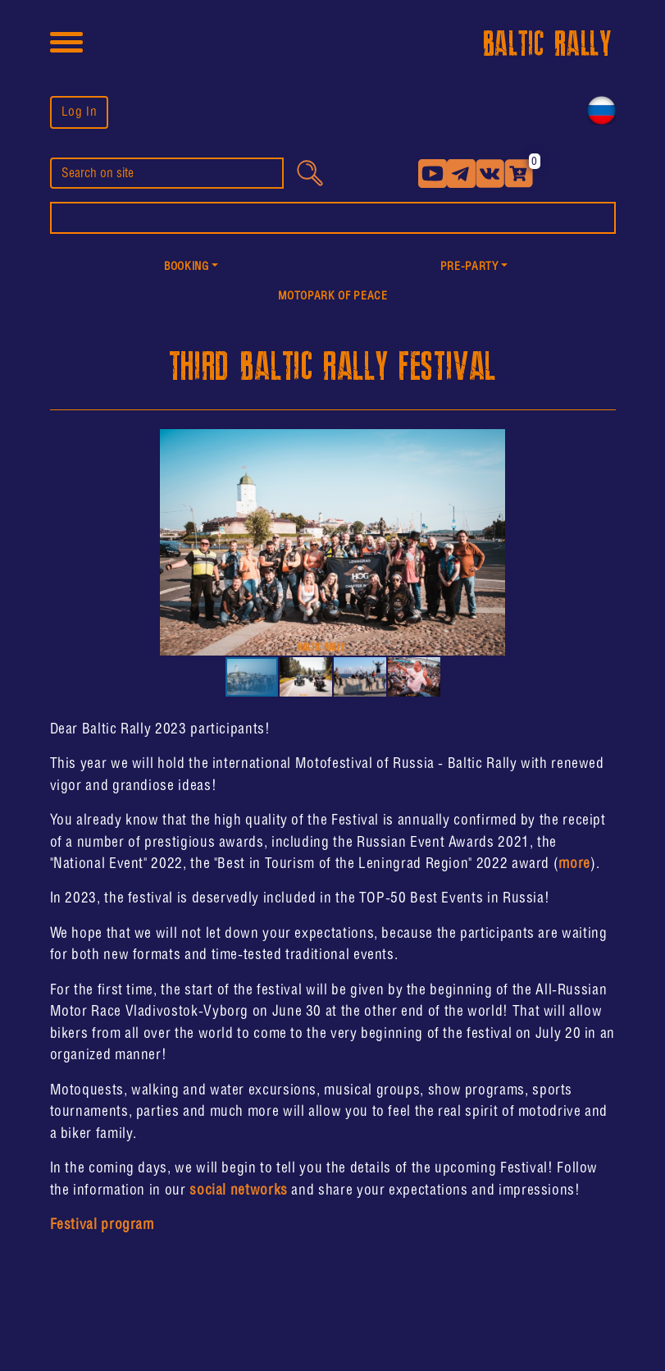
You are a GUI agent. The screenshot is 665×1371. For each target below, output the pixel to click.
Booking (186, 267)
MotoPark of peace (333, 296)
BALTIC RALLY (548, 44)
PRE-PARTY (469, 267)
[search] (167, 173)
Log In (79, 112)
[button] (191, 268)
